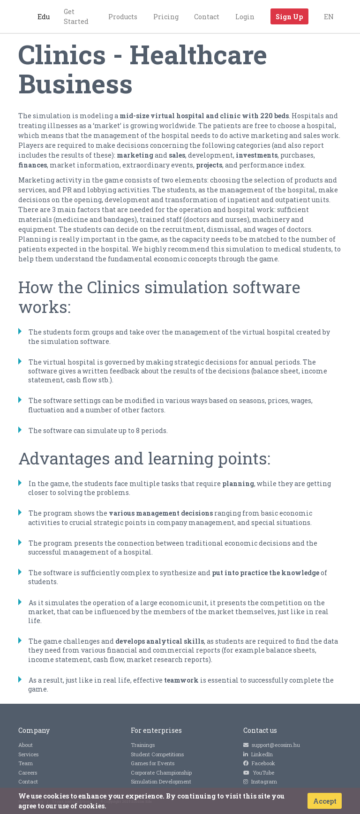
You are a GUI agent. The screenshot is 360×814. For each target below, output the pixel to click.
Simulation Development (161, 781)
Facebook (259, 763)
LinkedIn (258, 754)
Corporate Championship (161, 772)
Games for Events (152, 763)
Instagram (260, 781)
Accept (325, 801)
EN (329, 16)
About (25, 744)
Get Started (76, 16)
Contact (206, 16)
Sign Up (289, 16)
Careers (27, 772)
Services (28, 754)
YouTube (258, 772)
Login (245, 16)
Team (25, 763)
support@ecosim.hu (271, 744)
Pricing (166, 16)
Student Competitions (157, 754)
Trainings (143, 744)
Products (122, 16)
